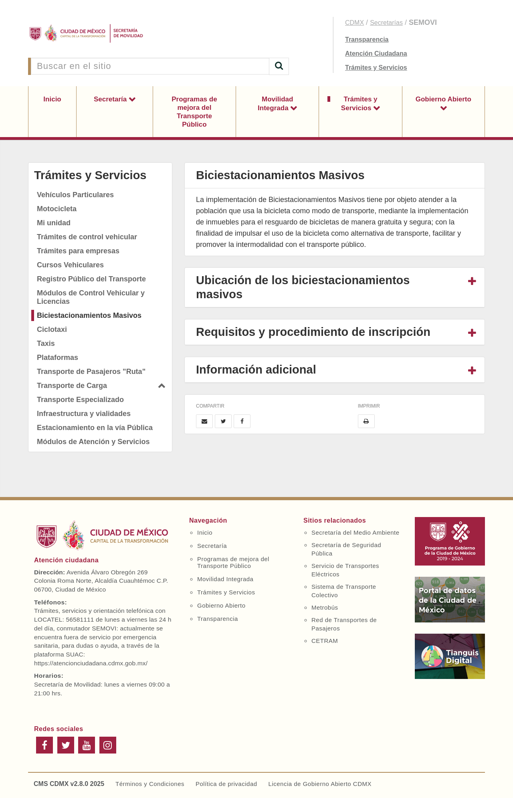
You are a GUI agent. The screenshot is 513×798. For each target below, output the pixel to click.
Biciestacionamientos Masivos (89, 315)
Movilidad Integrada (275, 103)
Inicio (52, 99)
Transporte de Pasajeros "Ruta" (91, 372)
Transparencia (367, 39)
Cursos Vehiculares (70, 265)
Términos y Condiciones (149, 783)
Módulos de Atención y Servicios (93, 442)
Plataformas (57, 358)
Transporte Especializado (80, 400)
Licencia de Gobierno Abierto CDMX (320, 783)
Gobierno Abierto (443, 99)
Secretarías (386, 22)
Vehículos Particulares (75, 195)
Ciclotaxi (52, 329)
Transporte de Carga (72, 386)
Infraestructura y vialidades (84, 414)
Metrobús (324, 607)
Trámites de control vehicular (87, 237)
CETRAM (324, 640)
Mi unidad (54, 223)
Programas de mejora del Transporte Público (194, 111)
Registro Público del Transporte (91, 279)
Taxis (46, 343)
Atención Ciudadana (376, 53)
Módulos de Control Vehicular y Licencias (91, 297)
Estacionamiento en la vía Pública (95, 428)
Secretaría (111, 99)
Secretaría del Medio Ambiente (355, 532)
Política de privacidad (226, 783)
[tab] (335, 287)
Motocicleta (57, 209)
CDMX (354, 22)
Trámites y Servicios (376, 67)
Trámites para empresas (78, 251)
